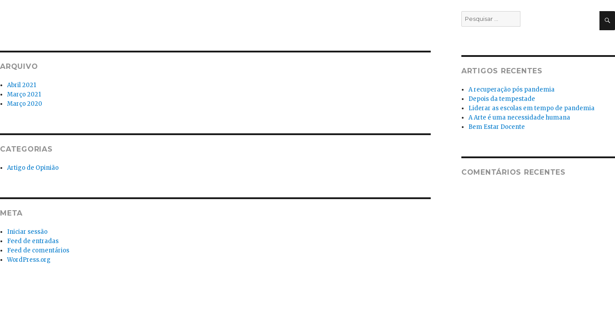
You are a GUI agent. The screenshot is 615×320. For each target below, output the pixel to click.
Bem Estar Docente (496, 127)
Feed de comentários (38, 250)
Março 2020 (24, 104)
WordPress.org (29, 260)
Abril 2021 (21, 85)
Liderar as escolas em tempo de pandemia (531, 108)
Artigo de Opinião (33, 168)
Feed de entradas (33, 241)
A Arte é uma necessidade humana (519, 117)
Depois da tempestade (501, 99)
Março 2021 (24, 94)
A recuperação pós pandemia (511, 89)
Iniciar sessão (27, 232)
